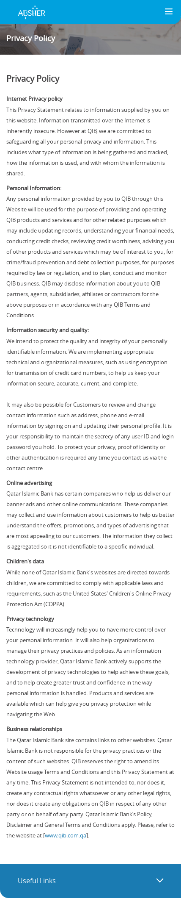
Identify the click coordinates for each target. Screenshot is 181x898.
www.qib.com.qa (65, 835)
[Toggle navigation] (169, 12)
